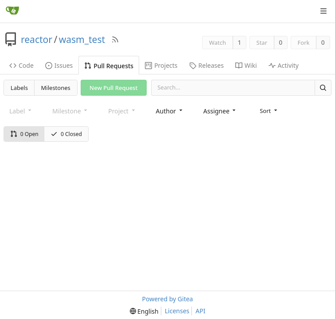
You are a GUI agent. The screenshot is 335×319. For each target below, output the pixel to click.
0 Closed (66, 134)
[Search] (323, 87)
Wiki (246, 65)
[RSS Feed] (115, 39)
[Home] (12, 11)
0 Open (24, 134)
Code (21, 65)
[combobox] (170, 111)
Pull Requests (108, 66)
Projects (161, 65)
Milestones (55, 88)
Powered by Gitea (167, 299)
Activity (284, 65)
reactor (36, 39)
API (200, 311)
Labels (19, 88)
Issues (59, 65)
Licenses (177, 311)
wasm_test (82, 39)
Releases (206, 65)
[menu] (269, 110)
